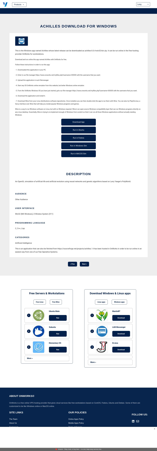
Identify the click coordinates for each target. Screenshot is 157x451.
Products (19, 4)
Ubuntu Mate (54, 311)
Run (57, 318)
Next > (84, 264)
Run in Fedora (78, 138)
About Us (13, 423)
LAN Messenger (119, 327)
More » (30, 358)
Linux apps (101, 302)
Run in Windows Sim (78, 146)
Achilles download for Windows (78, 26)
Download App (79, 122)
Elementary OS (55, 343)
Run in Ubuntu (78, 130)
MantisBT (116, 311)
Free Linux (39, 302)
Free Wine (55, 302)
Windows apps (119, 302)
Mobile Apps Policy (76, 423)
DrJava (115, 343)
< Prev (72, 264)
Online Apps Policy (76, 419)
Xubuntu (52, 327)
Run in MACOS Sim (78, 154)
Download (121, 318)
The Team (13, 419)
